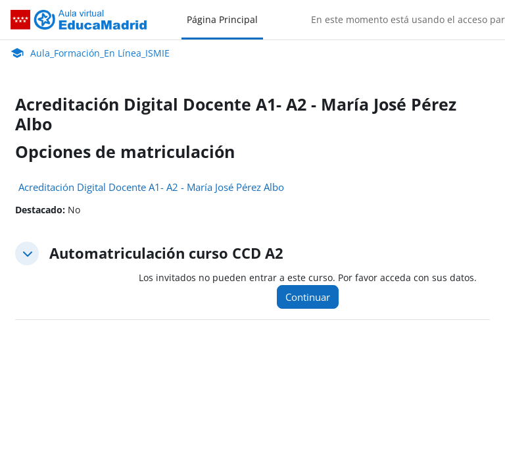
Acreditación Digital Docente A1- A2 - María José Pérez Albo (151, 187)
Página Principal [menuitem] (222, 19)
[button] (27, 253)
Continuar (307, 296)
